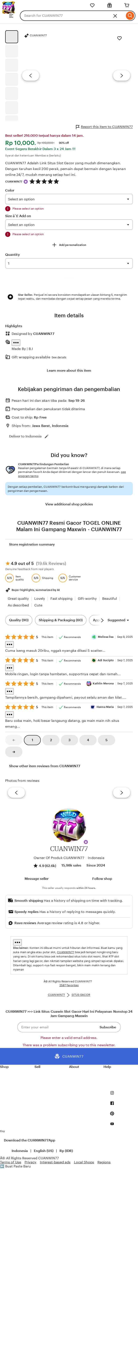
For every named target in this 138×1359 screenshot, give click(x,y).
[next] (121, 792)
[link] (13, 740)
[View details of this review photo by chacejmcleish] (53, 792)
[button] (85, 842)
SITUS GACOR (81, 995)
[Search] (130, 16)
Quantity (12, 255)
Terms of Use (10, 1162)
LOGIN (69, 277)
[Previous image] (30, 75)
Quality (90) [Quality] (18, 620)
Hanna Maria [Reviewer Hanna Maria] (105, 707)
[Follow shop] (101, 879)
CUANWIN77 (13, 181)
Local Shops (84, 1162)
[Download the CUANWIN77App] (2, 1132)
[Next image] (121, 75)
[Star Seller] (25, 181)
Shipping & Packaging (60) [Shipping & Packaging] (61, 620)
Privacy (30, 1162)
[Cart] (126, 5)
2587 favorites (69, 985)
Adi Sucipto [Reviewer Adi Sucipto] (106, 660)
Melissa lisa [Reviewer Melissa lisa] (106, 636)
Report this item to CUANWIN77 (104, 127)
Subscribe (108, 1027)
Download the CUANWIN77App (29, 1140)
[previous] (16, 792)
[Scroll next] (102, 620)
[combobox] (72, 16)
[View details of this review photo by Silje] (85, 792)
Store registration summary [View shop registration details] (32, 544)
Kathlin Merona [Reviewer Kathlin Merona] (103, 683)
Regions (104, 1162)
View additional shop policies (69, 504)
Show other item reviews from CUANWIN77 (44, 766)
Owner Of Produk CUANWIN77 (59, 858)
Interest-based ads (55, 1162)
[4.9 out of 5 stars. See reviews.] (45, 181)
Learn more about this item (69, 370)
